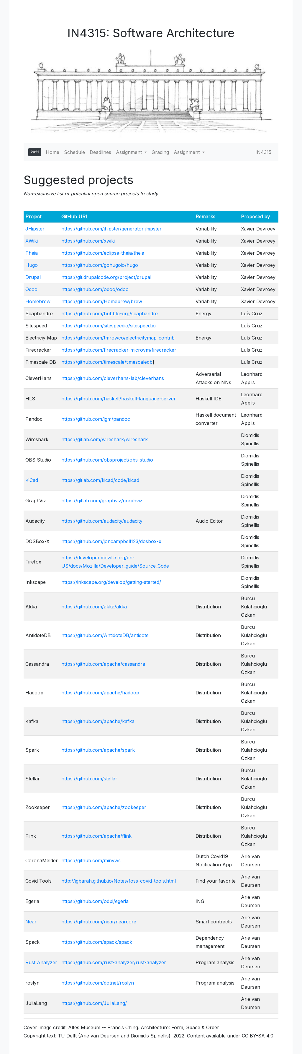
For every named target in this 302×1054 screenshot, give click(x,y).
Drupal (33, 277)
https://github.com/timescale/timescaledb (106, 362)
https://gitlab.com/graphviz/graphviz (101, 501)
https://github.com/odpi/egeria (95, 901)
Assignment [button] (129, 152)
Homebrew (37, 301)
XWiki (31, 241)
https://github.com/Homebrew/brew (101, 301)
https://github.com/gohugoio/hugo (99, 265)
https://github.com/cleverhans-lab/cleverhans (112, 378)
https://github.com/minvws (91, 860)
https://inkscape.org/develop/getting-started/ (111, 582)
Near (31, 922)
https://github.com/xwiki (88, 241)
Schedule (74, 152)
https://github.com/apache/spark (98, 750)
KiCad (31, 480)
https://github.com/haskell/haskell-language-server (118, 399)
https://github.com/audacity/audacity (101, 521)
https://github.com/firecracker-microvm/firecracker (118, 350)
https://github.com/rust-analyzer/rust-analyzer (113, 962)
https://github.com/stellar (89, 779)
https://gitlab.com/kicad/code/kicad (100, 480)
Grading (160, 152)
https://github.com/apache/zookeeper (103, 807)
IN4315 (263, 152)
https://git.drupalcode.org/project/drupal (106, 277)
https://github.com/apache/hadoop (100, 693)
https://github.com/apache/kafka (97, 721)
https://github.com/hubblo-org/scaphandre (109, 313)
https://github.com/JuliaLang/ (94, 1003)
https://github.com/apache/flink (96, 836)
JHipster (35, 229)
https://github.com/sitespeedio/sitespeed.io (108, 326)
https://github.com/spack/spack (96, 942)
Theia (31, 253)
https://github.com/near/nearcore (98, 922)
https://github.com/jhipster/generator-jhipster (111, 229)
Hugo (31, 265)
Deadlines (100, 152)
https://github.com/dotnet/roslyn (97, 983)
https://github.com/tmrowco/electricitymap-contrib (118, 338)
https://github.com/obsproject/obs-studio (107, 460)
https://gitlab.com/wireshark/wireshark (104, 439)
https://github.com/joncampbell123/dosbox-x (111, 541)
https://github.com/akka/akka (94, 607)
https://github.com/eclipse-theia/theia (102, 253)
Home (52, 152)
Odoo (31, 289)
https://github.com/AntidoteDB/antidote (105, 635)
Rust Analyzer (41, 962)
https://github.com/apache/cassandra (103, 664)
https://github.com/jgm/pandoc (95, 419)
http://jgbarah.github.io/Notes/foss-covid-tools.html (118, 881)
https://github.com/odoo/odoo (95, 289)
